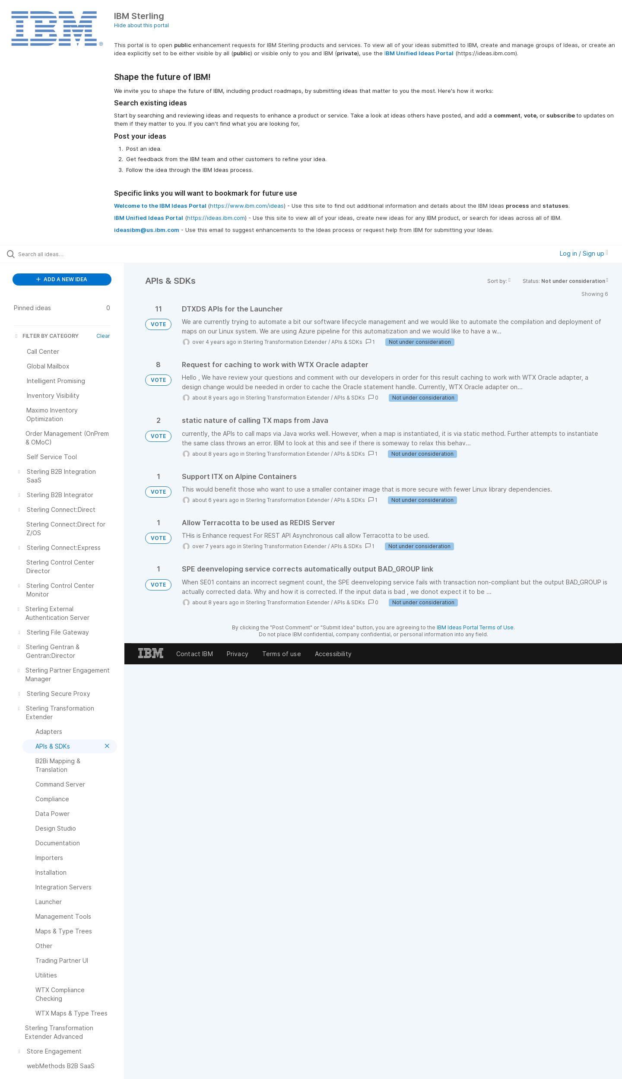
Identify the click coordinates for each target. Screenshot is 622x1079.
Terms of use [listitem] (281, 653)
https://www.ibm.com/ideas (247, 205)
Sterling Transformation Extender (285, 342)
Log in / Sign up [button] (584, 253)
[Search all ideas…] (73, 254)
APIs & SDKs (346, 342)
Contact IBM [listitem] (194, 653)
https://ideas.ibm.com (216, 217)
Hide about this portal (141, 25)
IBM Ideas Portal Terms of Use (475, 627)
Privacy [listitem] (237, 653)
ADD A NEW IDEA (61, 279)
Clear (103, 336)
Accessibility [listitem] (333, 653)
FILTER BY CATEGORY (46, 336)
